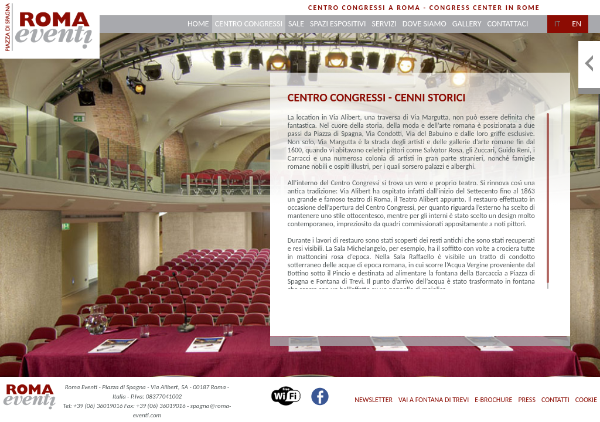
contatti (555, 400)
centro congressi (248, 24)
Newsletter (373, 400)
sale (296, 24)
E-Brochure (493, 400)
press (526, 400)
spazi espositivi (338, 24)
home (198, 24)
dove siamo (424, 24)
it (557, 24)
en (576, 24)
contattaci (507, 24)
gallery (467, 24)
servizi (384, 24)
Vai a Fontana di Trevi (433, 400)
